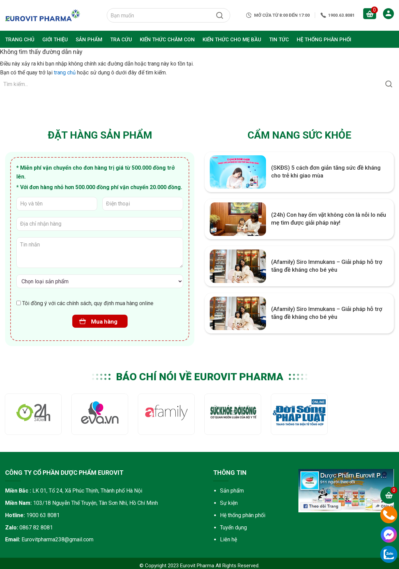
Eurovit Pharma (42, 15)
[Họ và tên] (56, 204)
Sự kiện (229, 503)
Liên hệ (228, 539)
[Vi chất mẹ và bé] (99, 281)
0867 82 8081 (36, 527)
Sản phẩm (232, 490)
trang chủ (65, 72)
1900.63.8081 (341, 15)
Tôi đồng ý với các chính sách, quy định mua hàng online (84, 303)
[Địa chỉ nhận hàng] (99, 224)
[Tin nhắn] (99, 252)
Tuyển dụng (233, 527)
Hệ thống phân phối (242, 515)
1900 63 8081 (43, 515)
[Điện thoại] (142, 204)
